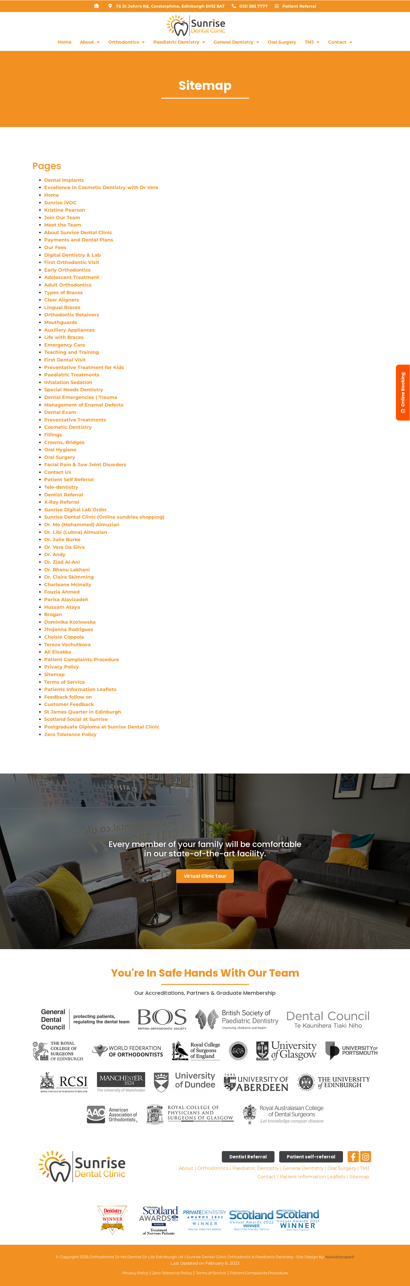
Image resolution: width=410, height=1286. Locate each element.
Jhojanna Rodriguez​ (68, 629)
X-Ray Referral (61, 502)
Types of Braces (63, 292)
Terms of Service (64, 682)
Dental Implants (64, 180)
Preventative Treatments (75, 420)
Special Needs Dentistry (73, 389)
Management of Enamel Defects (83, 405)
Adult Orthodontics (68, 285)
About (90, 42)
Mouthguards (60, 322)
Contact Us (57, 472)
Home (64, 42)
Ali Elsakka (57, 652)
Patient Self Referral (69, 479)
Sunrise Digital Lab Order (76, 509)
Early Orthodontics (67, 270)
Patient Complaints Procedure (81, 659)
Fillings (53, 435)
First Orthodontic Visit (71, 262)
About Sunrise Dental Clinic (78, 232)
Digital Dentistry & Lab (72, 255)
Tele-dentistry (61, 487)
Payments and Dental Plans (78, 240)
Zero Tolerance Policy (70, 734)
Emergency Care (64, 345)
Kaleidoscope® (339, 1256)
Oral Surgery (282, 42)
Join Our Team (62, 217)
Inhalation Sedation (68, 382)
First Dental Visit (65, 360)
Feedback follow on (68, 697)
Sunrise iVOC (60, 202)
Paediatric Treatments (72, 375)
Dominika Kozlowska (70, 622)
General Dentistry (236, 42)
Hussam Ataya (62, 607)
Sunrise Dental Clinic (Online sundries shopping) (104, 517)
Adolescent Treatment (71, 277)
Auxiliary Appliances (69, 330)
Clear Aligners (61, 300)
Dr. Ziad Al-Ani (62, 562)
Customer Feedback (69, 704)
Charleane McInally (67, 584)
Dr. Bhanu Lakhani (67, 569)
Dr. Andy (55, 554)
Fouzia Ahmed (62, 592)
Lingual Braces (62, 307)
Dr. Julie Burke (62, 539)
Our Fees (55, 247)
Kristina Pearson (64, 210)
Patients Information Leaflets (80, 689)
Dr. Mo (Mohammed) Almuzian (81, 524)
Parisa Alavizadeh (66, 599)
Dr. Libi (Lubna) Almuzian (75, 532)
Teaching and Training (71, 352)
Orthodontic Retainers (71, 315)
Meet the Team (62, 225)
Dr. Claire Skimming (69, 577)
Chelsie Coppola (64, 637)
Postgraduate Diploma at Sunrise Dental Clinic (101, 727)
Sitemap (54, 674)
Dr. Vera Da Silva (64, 547)
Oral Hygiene (60, 449)
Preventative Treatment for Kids (84, 367)
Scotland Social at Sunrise (76, 719)
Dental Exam (60, 412)
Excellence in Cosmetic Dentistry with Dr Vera (101, 187)
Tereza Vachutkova (67, 644)
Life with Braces (64, 337)
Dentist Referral (63, 495)
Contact (340, 42)
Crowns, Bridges (64, 442)
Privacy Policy (61, 667)
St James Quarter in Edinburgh (82, 712)
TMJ (312, 42)
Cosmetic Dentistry (68, 427)
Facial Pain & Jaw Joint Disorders (85, 464)
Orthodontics (126, 42)
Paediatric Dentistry (179, 42)
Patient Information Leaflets (313, 1176)
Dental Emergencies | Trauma (80, 397)
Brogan (53, 614)
